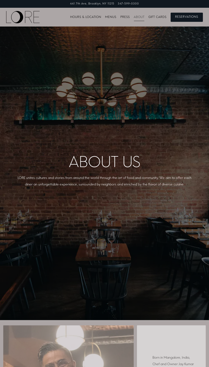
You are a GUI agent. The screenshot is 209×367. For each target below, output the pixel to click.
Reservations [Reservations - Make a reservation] (186, 17)
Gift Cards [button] (157, 17)
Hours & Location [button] (85, 17)
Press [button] (125, 17)
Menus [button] (110, 17)
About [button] (139, 17)
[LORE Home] (23, 17)
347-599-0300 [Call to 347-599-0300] (128, 3)
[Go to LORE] (92, 4)
